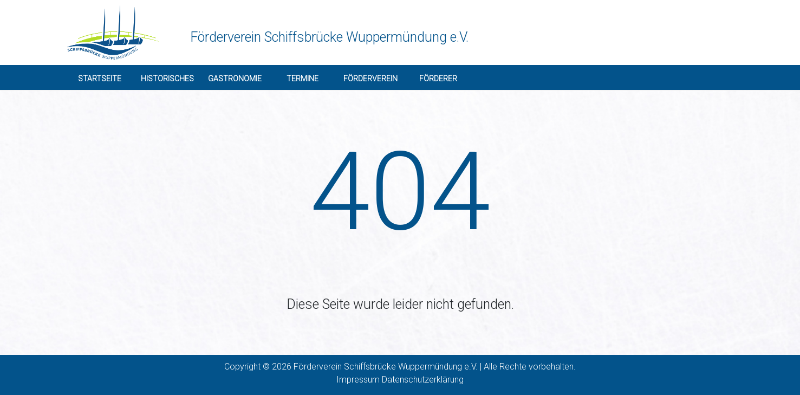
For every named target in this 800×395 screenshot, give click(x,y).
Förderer (438, 78)
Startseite (99, 78)
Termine (302, 78)
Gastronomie (235, 78)
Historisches (167, 78)
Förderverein (370, 78)
